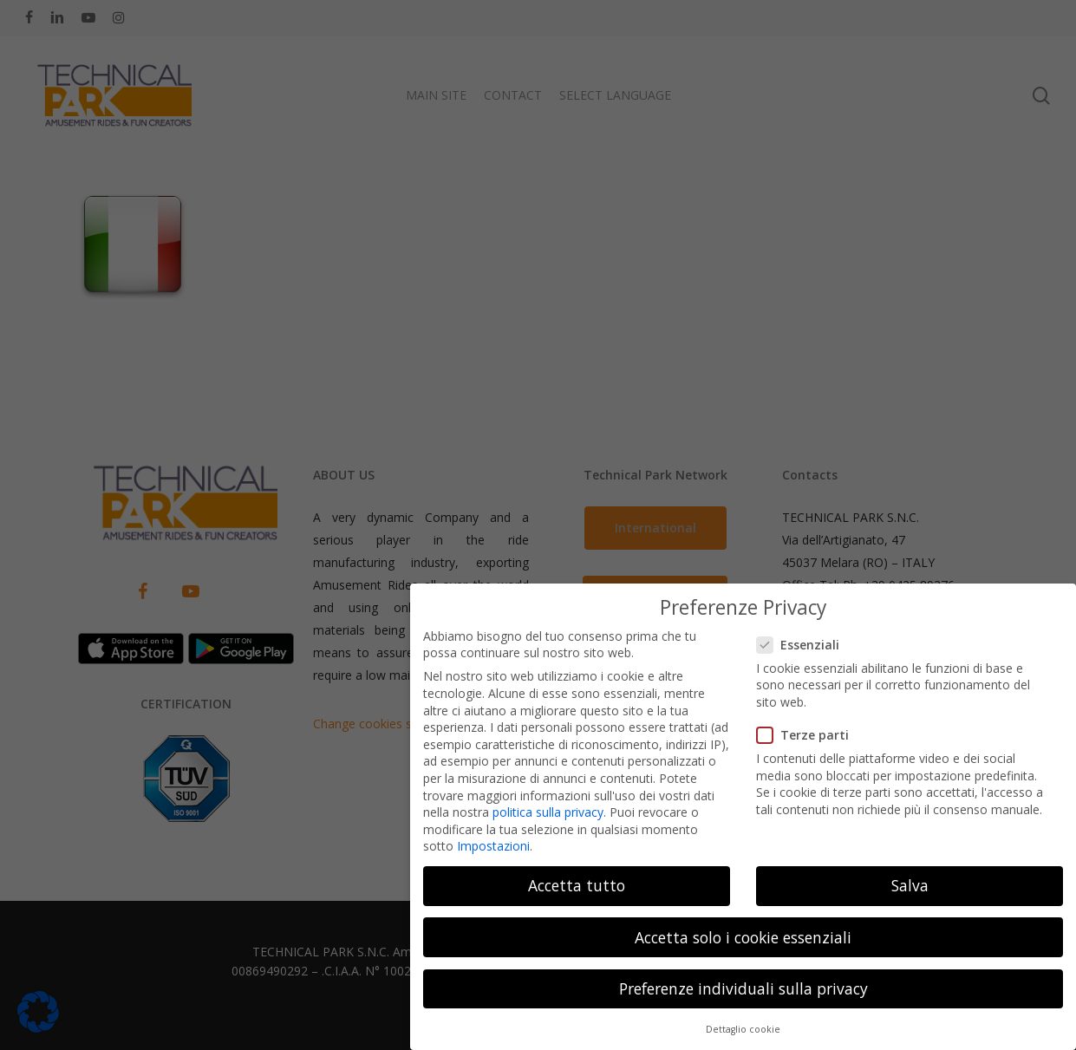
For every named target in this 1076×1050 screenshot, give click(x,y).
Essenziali (805, 637)
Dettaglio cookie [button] (743, 1021)
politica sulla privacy (547, 804)
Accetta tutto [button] (576, 877)
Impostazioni (493, 838)
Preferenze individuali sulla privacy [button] (743, 980)
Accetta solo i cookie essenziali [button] (743, 929)
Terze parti (810, 727)
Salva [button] (910, 877)
